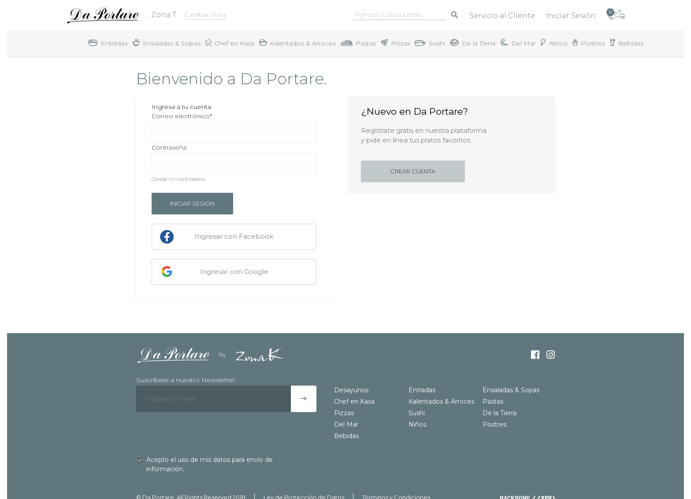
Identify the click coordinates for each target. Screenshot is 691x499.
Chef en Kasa (354, 401)
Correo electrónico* (182, 116)
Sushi (417, 413)
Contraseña (169, 147)
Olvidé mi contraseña (178, 179)
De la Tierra (499, 413)
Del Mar (346, 424)
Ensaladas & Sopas (511, 390)
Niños (417, 424)
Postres (494, 424)
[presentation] (203, 433)
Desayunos (351, 390)
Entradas (422, 390)
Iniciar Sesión (571, 15)
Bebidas (346, 436)
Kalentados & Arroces (441, 401)
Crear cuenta (412, 171)
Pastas (493, 401)
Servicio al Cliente (502, 15)
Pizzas (344, 413)
